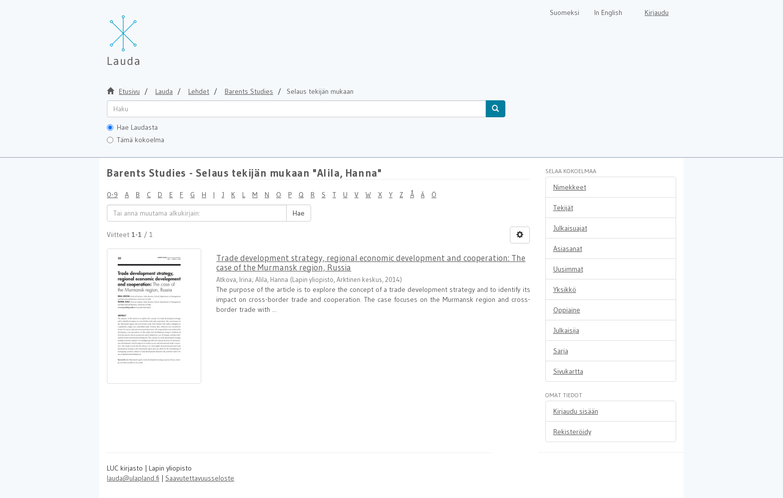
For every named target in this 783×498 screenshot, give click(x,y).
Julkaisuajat (570, 228)
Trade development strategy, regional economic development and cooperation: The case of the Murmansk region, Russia (370, 262)
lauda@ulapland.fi (133, 478)
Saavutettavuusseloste (199, 478)
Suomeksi (564, 12)
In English (608, 12)
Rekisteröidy (572, 431)
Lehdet (198, 91)
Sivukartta (568, 371)
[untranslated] (296, 108)
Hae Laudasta (132, 127)
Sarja (560, 350)
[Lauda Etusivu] (144, 35)
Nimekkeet (569, 187)
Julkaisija (566, 330)
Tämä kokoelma (135, 139)
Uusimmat (568, 268)
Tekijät (563, 207)
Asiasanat (567, 248)
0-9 (112, 194)
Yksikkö (564, 289)
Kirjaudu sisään (575, 411)
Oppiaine (566, 309)
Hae (299, 213)
